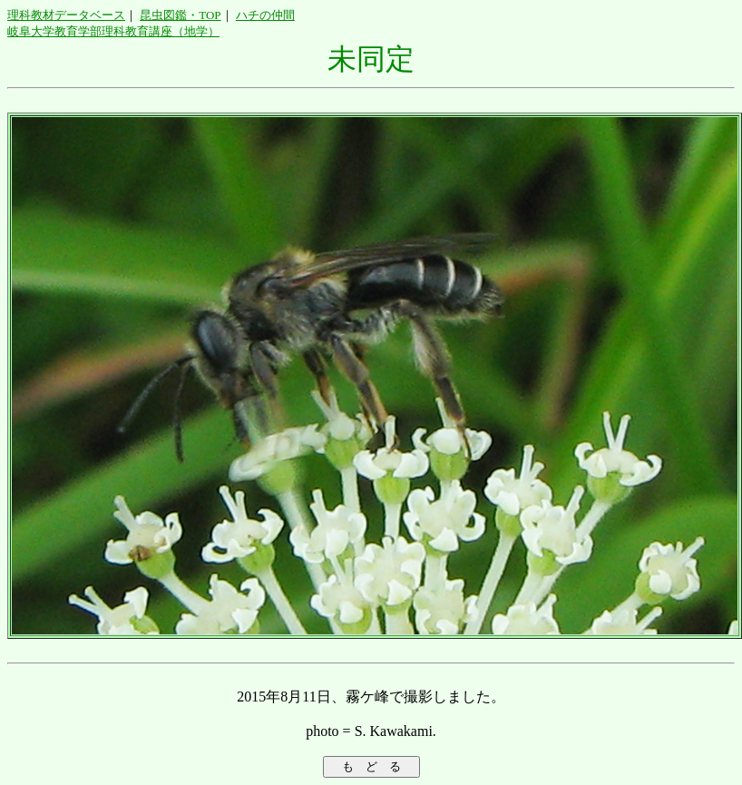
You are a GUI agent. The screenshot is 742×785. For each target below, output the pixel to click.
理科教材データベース (66, 15)
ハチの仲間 (265, 15)
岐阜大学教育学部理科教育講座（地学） (113, 31)
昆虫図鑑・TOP (180, 15)
